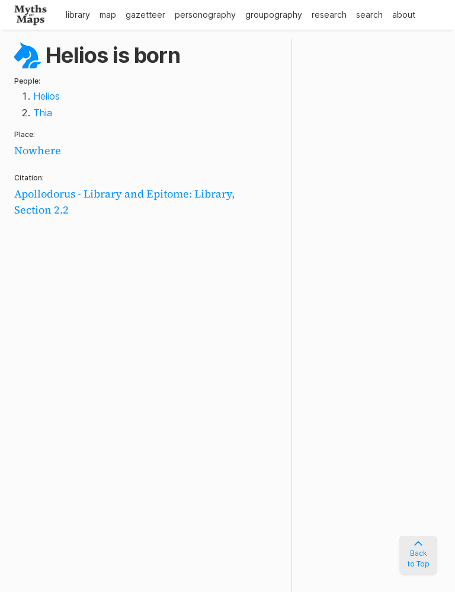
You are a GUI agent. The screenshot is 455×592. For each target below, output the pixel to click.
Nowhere (37, 150)
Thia (42, 113)
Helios (46, 96)
